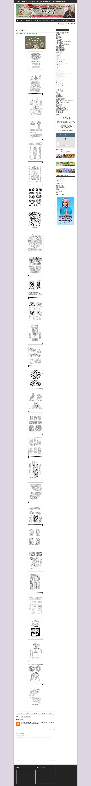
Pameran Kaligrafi (59, 79)
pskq (57, 92)
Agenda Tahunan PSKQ (60, 178)
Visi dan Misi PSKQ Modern (61, 108)
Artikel (57, 35)
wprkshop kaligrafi (59, 112)
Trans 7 (57, 192)
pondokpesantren (59, 87)
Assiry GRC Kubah (59, 185)
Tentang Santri (28, 20)
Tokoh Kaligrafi (59, 104)
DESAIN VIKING (21, 30)
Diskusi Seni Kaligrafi (60, 47)
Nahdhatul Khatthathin (60, 76)
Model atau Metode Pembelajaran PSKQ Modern (65, 73)
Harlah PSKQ (58, 53)
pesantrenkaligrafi (59, 85)
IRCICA (57, 188)
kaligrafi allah (58, 57)
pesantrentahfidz (59, 86)
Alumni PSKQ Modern (60, 33)
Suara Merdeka (59, 191)
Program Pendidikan (60, 91)
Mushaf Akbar (58, 75)
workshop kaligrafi (59, 111)
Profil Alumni (58, 89)
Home (18, 20)
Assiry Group (46, 20)
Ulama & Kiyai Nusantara (60, 107)
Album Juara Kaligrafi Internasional (62, 32)
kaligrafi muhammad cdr (60, 59)
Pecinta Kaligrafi (59, 81)
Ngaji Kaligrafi (58, 77)
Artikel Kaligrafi (60, 20)
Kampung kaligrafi (59, 61)
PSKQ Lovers (58, 93)
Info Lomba (58, 54)
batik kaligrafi (58, 40)
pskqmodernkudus (59, 96)
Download (53, 20)
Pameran (58, 78)
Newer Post (18, 760)
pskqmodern (58, 95)
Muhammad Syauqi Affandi (61, 74)
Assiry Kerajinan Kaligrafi (60, 187)
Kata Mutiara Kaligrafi (60, 62)
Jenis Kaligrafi (58, 55)
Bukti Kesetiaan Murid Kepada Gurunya (63, 41)
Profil (22, 20)
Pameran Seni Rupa (60, 80)
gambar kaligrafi (59, 52)
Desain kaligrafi (59, 46)
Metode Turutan (59, 72)
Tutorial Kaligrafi (59, 106)
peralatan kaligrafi (59, 83)
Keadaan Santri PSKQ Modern (61, 63)
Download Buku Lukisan (60, 49)
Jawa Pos (58, 189)
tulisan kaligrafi (59, 105)
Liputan (57, 67)
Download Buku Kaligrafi (60, 48)
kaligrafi (57, 56)
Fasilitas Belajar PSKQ (60, 179)
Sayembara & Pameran (60, 98)
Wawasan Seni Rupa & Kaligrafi (62, 109)
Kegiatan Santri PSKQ (60, 64)
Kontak (67, 20)
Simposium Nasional (60, 99)
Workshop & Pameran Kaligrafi (61, 110)
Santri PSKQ (58, 97)
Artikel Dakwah (59, 36)
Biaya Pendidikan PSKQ (60, 180)
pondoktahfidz (58, 88)
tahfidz (57, 103)
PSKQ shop (58, 94)
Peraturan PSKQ (59, 177)
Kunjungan (58, 65)
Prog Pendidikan (37, 20)
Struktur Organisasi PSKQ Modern (62, 102)
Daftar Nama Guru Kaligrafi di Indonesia (63, 44)
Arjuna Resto (58, 34)
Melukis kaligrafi (59, 70)
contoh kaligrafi (59, 42)
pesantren (58, 84)
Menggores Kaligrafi (60, 71)
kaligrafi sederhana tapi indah (61, 60)
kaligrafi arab (58, 58)
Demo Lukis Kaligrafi (60, 45)
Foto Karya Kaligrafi (59, 51)
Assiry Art (58, 38)
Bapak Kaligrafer (59, 39)
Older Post (53, 760)
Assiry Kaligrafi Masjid (60, 186)
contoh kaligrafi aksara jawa (61, 43)
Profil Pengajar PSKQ (60, 90)
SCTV (57, 190)
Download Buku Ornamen (25, 716)
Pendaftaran (58, 82)
